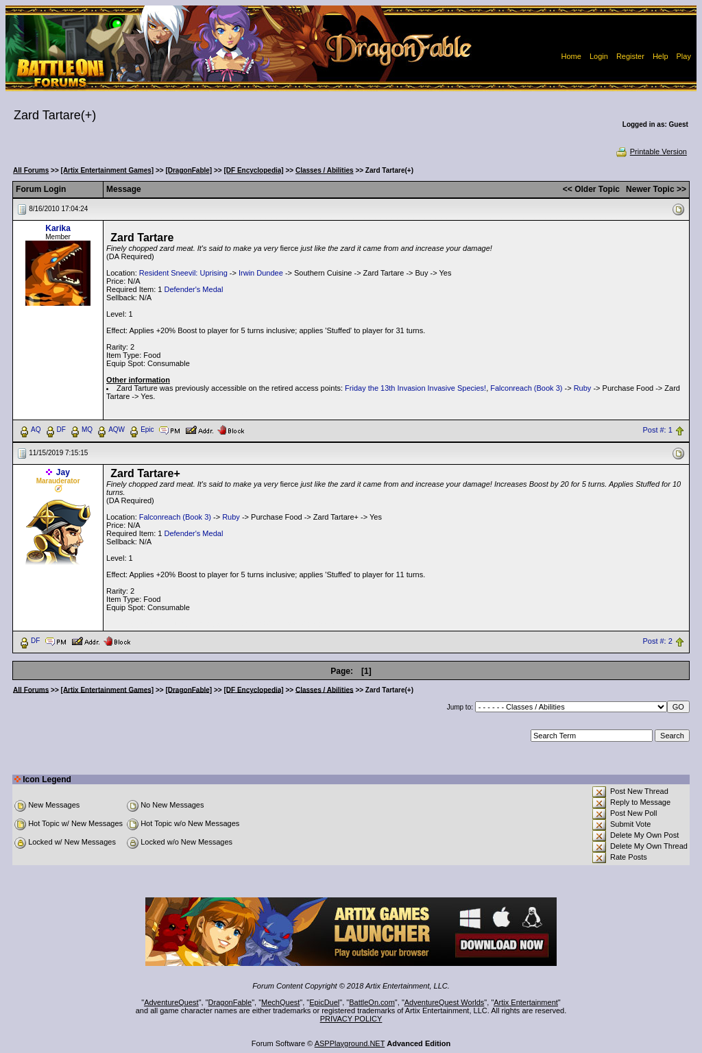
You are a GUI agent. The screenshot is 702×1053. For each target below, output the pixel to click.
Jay (63, 472)
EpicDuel (324, 1002)
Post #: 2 (657, 641)
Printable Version (651, 151)
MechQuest (280, 1002)
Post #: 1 (657, 430)
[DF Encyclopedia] (253, 170)
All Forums (31, 170)
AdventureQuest (171, 1002)
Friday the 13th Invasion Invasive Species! (415, 388)
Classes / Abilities (324, 170)
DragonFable (230, 1002)
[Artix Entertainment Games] (107, 170)
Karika (58, 228)
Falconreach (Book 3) (526, 388)
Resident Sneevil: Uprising (183, 273)
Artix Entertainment (526, 1002)
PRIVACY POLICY (351, 1019)
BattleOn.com (372, 1002)
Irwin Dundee (261, 273)
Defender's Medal (193, 289)
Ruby (583, 388)
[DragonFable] (188, 170)
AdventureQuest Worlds (444, 1002)
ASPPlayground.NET (350, 1043)
